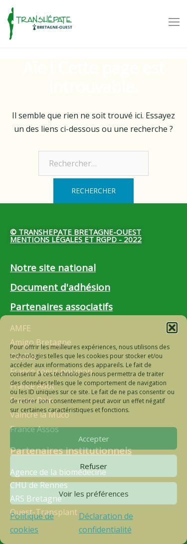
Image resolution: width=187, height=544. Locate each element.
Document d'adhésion (60, 287)
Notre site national (53, 267)
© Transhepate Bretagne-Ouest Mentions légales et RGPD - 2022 (76, 235)
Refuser (93, 466)
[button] (172, 328)
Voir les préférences (94, 494)
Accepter (93, 439)
